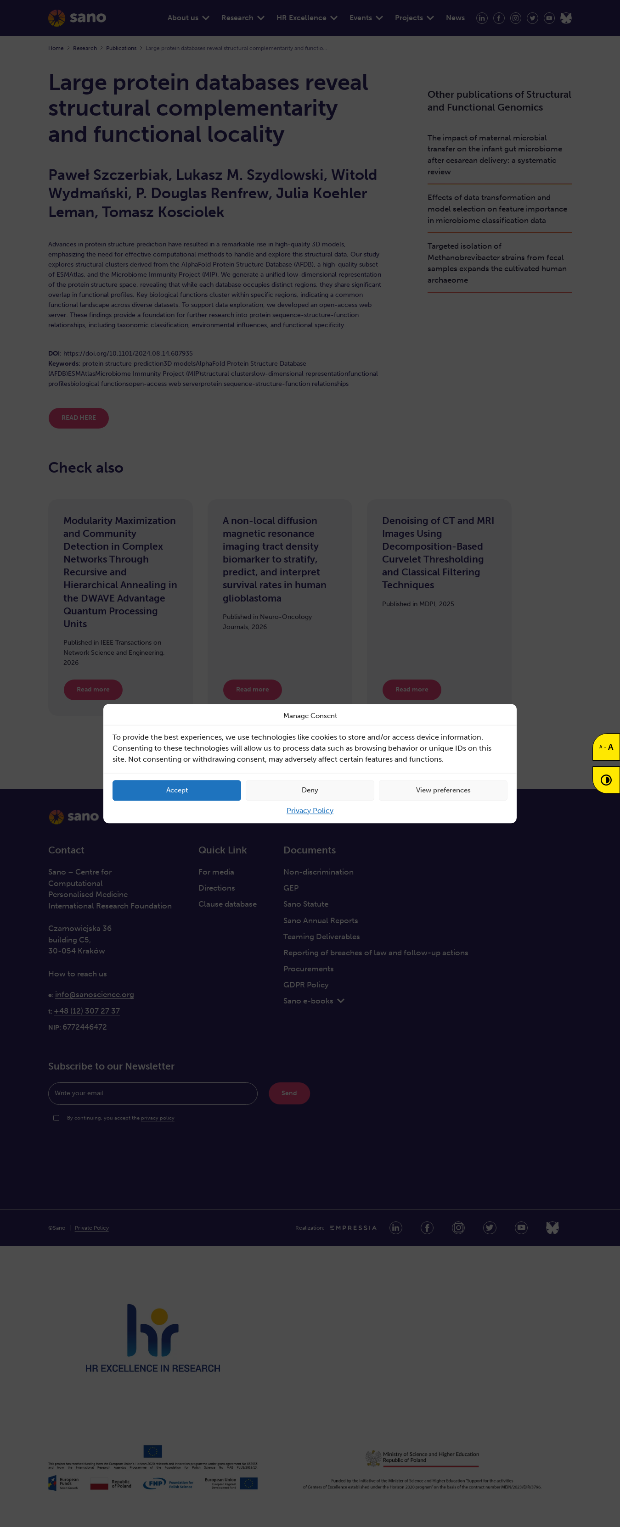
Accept (177, 790)
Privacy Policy (310, 810)
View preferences (443, 790)
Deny (310, 790)
